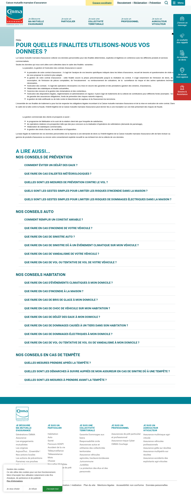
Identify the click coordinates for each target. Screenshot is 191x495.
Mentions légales (105, 485)
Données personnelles (157, 485)
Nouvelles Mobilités (57, 464)
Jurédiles (84, 465)
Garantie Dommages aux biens (92, 436)
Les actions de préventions (29, 458)
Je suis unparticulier (55, 426)
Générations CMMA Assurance (25, 436)
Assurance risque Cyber (123, 440)
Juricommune (86, 461)
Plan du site (89, 485)
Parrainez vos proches (27, 461)
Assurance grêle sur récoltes (157, 448)
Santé (50, 440)
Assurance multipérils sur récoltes (155, 453)
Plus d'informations (15, 481)
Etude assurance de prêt (59, 467)
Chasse (51, 461)
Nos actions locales (25, 454)
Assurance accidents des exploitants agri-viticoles (155, 460)
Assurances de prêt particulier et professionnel (126, 436)
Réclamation (140, 2)
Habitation (53, 434)
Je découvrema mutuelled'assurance (23, 428)
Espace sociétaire (100, 3)
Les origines (22, 448)
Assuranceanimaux (53, 473)
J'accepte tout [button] (52, 489)
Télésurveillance (56, 451)
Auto (50, 437)
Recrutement (124, 2)
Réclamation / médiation (69, 485)
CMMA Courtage (119, 444)
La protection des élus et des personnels (94, 470)
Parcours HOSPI (56, 444)
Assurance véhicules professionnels (153, 443)
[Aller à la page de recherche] (166, 3)
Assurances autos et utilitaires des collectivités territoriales (92, 448)
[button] (97, 165)
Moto (50, 457)
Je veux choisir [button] (13, 489)
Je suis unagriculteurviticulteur (150, 428)
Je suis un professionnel (120, 426)
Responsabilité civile (90, 441)
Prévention (155, 2)
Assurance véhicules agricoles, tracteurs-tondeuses (94, 456)
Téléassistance (55, 454)
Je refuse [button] (33, 489)
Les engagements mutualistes (24, 443)
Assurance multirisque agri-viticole (156, 436)
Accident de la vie (56, 447)
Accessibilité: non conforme (130, 485)
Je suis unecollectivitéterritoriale (87, 428)
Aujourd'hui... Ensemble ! (28, 451)
